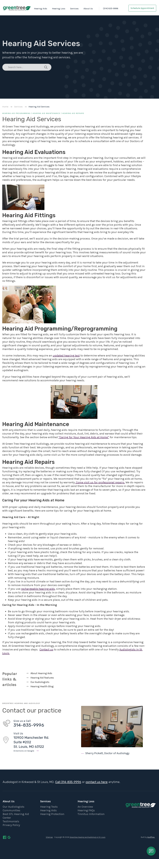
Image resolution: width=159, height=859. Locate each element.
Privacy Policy (11, 825)
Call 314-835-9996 (68, 782)
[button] (40, 8)
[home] (17, 8)
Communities (11, 810)
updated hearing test (66, 355)
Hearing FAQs (86, 810)
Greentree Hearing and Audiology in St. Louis (87, 837)
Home (5, 106)
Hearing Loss (58, 8)
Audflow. (151, 837)
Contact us (46, 649)
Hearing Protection (52, 814)
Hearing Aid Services (39, 106)
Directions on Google (23, 750)
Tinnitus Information (91, 814)
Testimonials (11, 821)
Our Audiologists (13, 806)
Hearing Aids (40, 8)
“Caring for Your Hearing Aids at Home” (83, 437)
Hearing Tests (49, 806)
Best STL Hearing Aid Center (16, 815)
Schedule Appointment (142, 8)
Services (74, 8)
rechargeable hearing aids (38, 588)
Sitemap (49, 837)
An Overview (85, 806)
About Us (88, 8)
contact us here (97, 782)
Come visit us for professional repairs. (100, 482)
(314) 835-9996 (110, 8)
